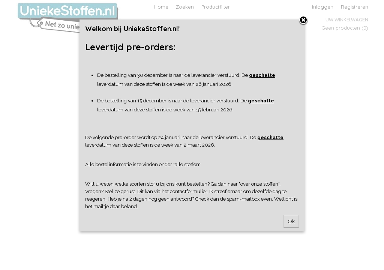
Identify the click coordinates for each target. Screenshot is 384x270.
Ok (291, 221)
